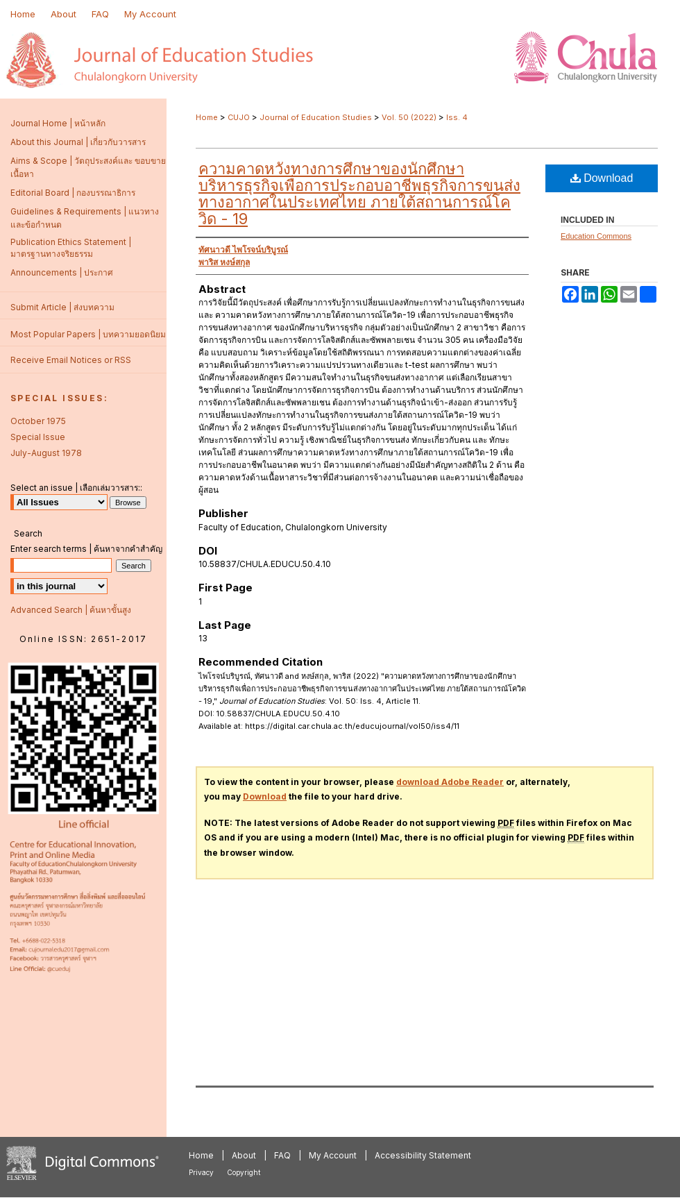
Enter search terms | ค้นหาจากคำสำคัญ (86, 548)
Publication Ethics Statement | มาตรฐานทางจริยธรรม (70, 248)
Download (602, 178)
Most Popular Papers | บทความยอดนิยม (88, 334)
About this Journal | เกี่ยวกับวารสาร (78, 142)
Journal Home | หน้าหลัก (57, 123)
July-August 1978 (46, 453)
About (244, 1155)
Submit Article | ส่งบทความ (62, 307)
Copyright (243, 1172)
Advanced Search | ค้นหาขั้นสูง (70, 610)
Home (207, 117)
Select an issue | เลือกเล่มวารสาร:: (76, 487)
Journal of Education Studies (316, 117)
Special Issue (37, 437)
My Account (333, 1155)
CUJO (239, 117)
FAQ (282, 1155)
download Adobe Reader (450, 782)
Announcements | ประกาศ (61, 272)
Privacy (201, 1172)
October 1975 (38, 421)
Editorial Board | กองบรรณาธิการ (72, 192)
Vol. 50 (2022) (409, 117)
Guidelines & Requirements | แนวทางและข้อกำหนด (84, 218)
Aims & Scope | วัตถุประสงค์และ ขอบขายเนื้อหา (88, 167)
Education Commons (596, 236)
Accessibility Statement (423, 1155)
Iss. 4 (457, 117)
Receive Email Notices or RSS (70, 360)
